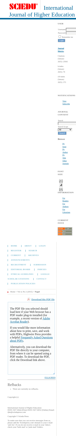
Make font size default (61, 185)
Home (14, 246)
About (28, 246)
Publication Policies (23, 284)
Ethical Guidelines (22, 274)
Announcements (20, 260)
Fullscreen (50, 378)
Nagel (37, 292)
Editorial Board (20, 269)
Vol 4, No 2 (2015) (25, 292)
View (64, 101)
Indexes (42, 269)
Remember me (67, 37)
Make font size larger (61, 189)
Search (33, 251)
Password (61, 33)
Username (62, 29)
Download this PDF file (43, 299)
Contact (42, 279)
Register (16, 251)
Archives (33, 255)
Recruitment (18, 265)
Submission (39, 265)
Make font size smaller (61, 181)
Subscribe (66, 104)
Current (16, 255)
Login (42, 246)
